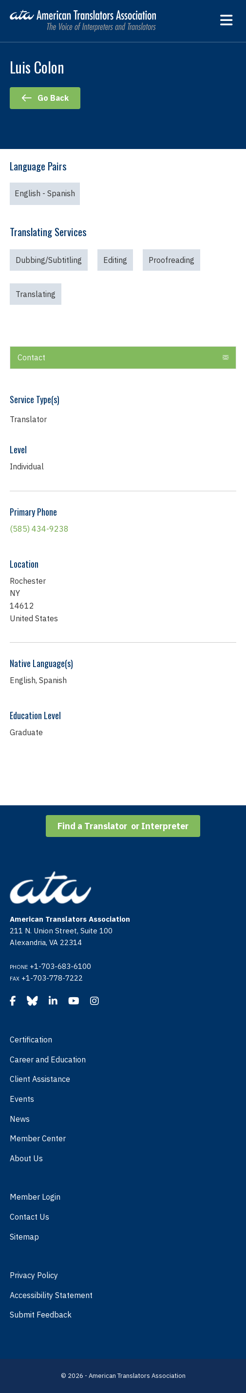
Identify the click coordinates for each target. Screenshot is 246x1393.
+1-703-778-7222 (52, 978)
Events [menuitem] (22, 1099)
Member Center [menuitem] (38, 1138)
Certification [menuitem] (31, 1039)
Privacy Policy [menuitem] (34, 1275)
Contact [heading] (31, 357)
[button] (225, 358)
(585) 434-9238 (39, 529)
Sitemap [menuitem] (24, 1237)
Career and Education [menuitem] (48, 1059)
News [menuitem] (20, 1119)
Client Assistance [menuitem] (40, 1079)
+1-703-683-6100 (60, 966)
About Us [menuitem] (26, 1158)
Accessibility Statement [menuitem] (51, 1295)
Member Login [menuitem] (35, 1197)
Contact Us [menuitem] (29, 1217)
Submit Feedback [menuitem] (41, 1314)
